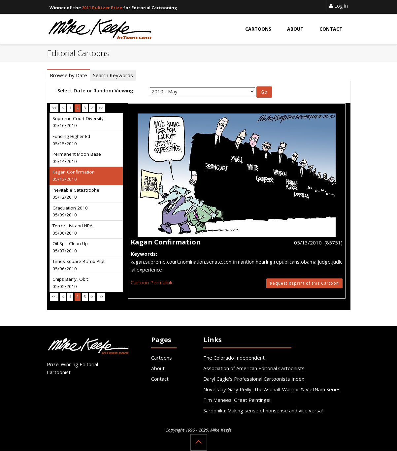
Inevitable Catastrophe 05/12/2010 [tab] (75, 193)
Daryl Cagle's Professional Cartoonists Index (253, 378)
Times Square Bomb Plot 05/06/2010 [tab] (78, 265)
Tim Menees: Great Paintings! (236, 400)
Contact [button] (331, 29)
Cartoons (161, 357)
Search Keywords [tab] (113, 75)
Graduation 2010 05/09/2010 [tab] (70, 211)
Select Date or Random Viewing (95, 90)
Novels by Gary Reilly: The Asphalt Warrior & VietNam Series (272, 389)
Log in (338, 5)
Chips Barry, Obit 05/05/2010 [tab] (70, 282)
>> (101, 108)
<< (54, 108)
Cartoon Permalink (151, 282)
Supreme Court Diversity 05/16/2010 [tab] (78, 122)
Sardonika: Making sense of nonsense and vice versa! (263, 410)
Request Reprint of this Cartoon (304, 283)
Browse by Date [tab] (68, 75)
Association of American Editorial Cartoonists (254, 368)
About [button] (295, 29)
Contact (160, 378)
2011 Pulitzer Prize (102, 8)
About (158, 368)
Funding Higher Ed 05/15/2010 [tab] (71, 139)
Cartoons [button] (258, 29)
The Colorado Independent (234, 357)
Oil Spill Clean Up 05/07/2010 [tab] (70, 247)
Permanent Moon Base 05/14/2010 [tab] (76, 157)
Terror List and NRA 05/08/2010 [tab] (72, 229)
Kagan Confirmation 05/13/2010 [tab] (73, 175)
